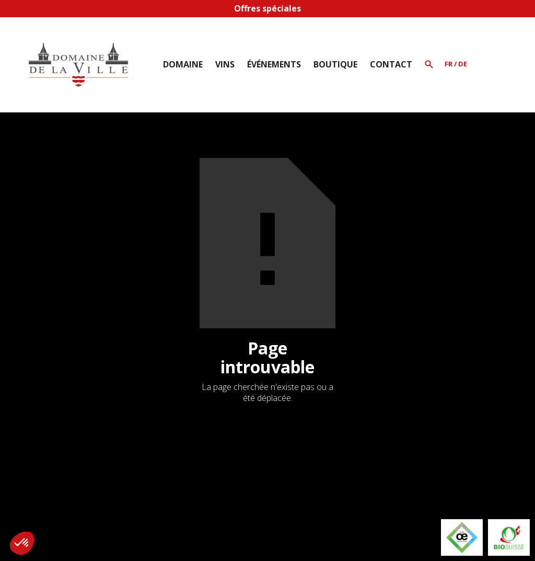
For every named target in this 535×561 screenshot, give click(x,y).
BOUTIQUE (335, 64)
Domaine (183, 64)
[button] (183, 64)
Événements (274, 64)
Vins (225, 64)
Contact (391, 64)
